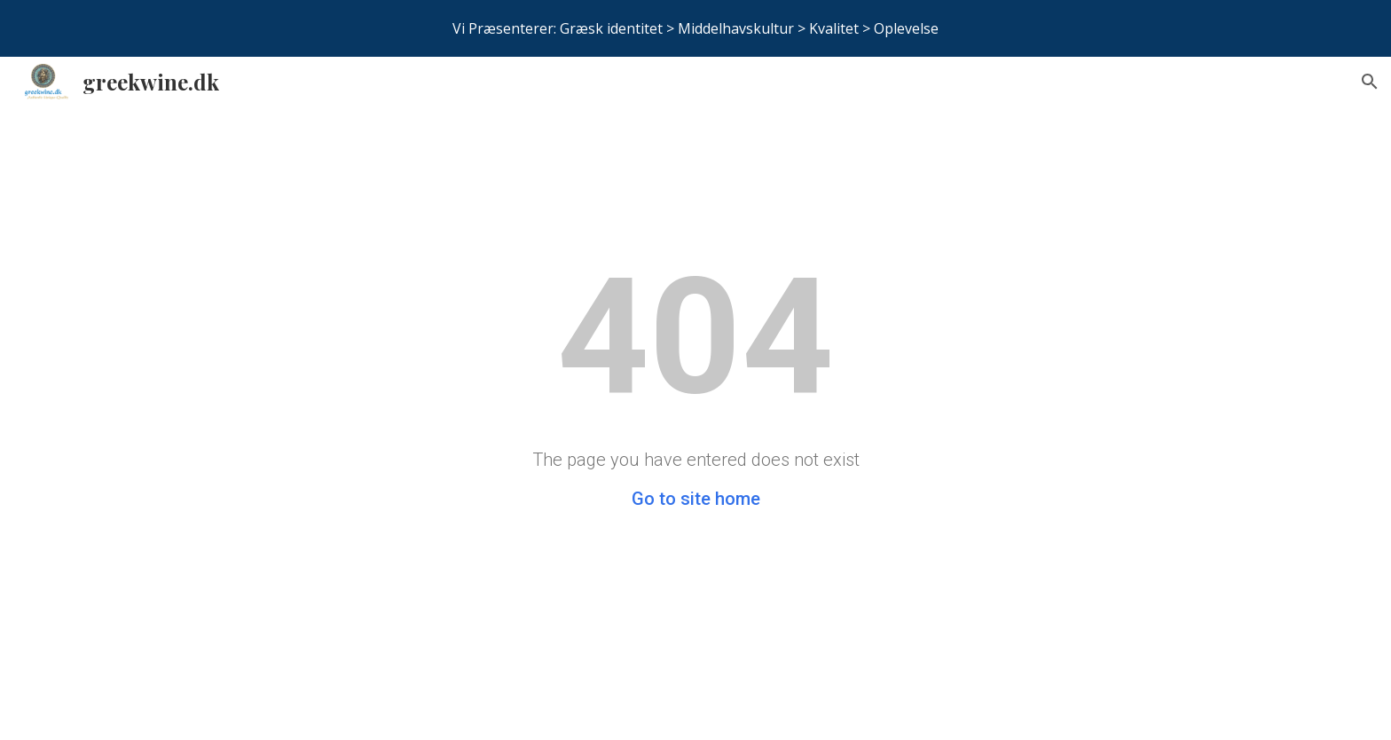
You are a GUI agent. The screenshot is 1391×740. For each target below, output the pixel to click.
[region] (695, 28)
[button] (1369, 81)
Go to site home (696, 498)
